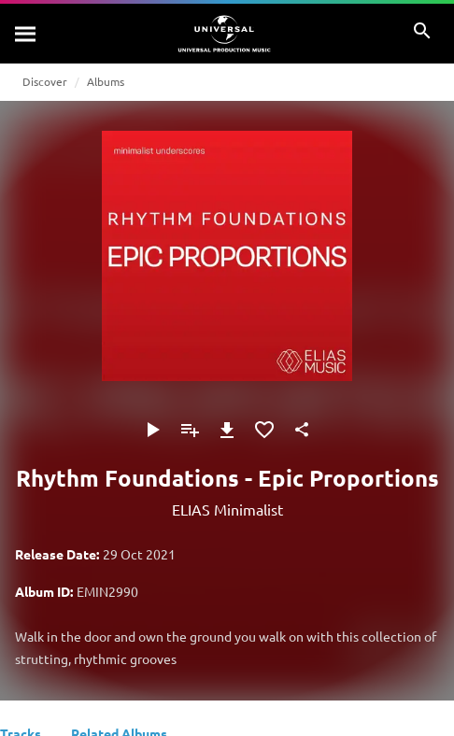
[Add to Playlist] (189, 429)
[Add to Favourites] (264, 429)
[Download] (227, 429)
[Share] (302, 429)
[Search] (26, 33)
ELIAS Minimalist (227, 509)
